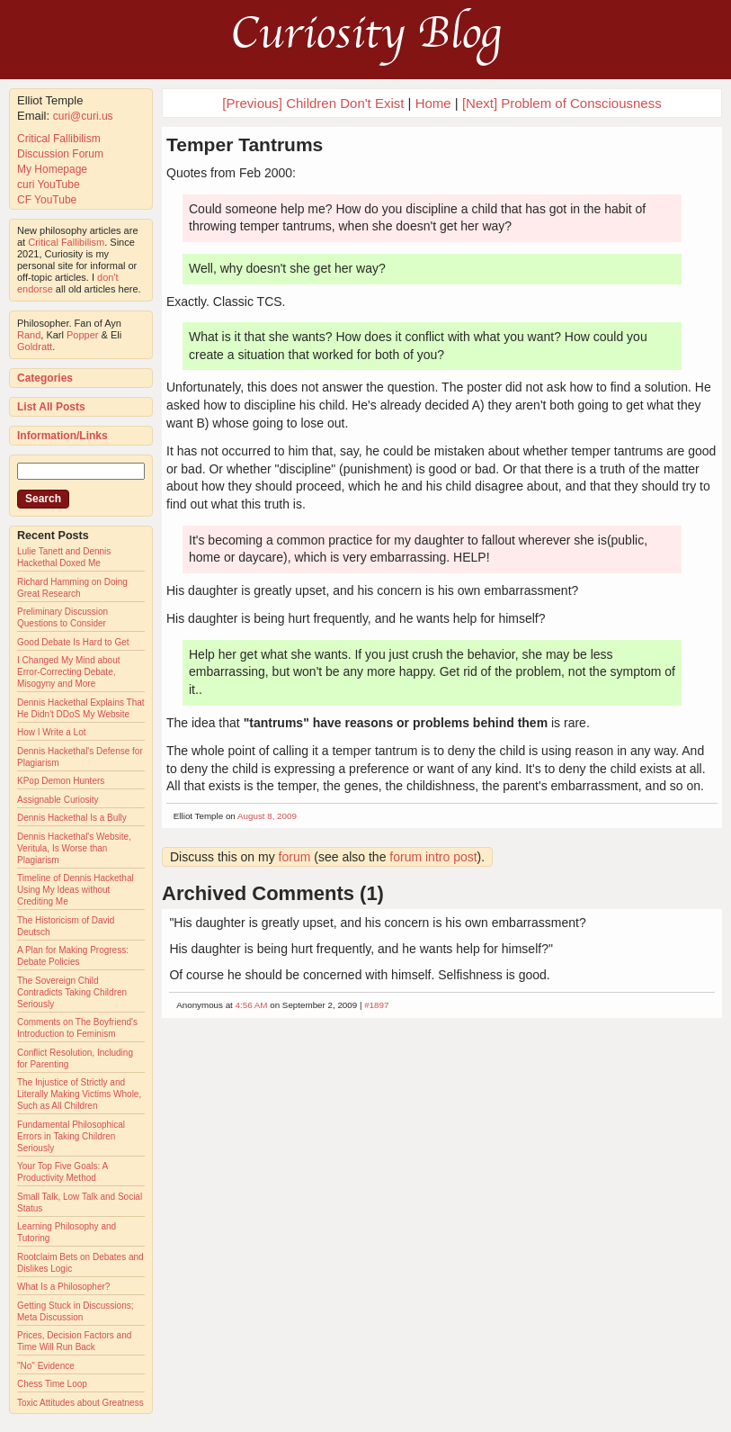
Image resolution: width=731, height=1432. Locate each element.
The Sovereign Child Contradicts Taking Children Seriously (72, 992)
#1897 (376, 1005)
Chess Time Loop (52, 1384)
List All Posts (51, 407)
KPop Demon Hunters (60, 781)
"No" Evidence (46, 1366)
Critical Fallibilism (59, 138)
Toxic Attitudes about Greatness (80, 1403)
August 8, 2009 (267, 816)
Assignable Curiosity (58, 800)
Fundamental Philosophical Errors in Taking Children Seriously (71, 1136)
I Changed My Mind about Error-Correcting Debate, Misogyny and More (68, 672)
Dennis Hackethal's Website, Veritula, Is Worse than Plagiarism (74, 848)
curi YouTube (48, 184)
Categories (45, 378)
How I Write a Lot (51, 732)
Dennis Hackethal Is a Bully (72, 818)
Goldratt (34, 346)
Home (433, 103)
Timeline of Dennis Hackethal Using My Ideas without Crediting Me (75, 889)
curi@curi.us (83, 116)
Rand (28, 334)
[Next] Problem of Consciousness (562, 103)
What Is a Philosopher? (63, 1287)
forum (295, 857)
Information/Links (62, 435)
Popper (82, 334)
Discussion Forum (60, 154)
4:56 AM (252, 1005)
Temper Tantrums (244, 144)
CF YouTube (46, 200)
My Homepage (52, 169)
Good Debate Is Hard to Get (73, 642)
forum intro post (433, 857)
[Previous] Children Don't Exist (313, 103)
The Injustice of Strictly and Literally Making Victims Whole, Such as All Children (79, 1094)
